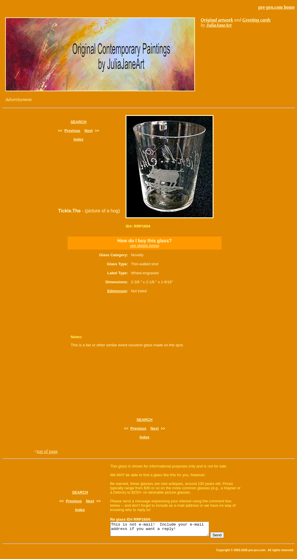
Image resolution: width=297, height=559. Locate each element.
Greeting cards (256, 19)
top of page (47, 451)
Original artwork (217, 19)
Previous (72, 130)
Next (88, 130)
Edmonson (117, 291)
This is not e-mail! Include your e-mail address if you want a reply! (165, 530)
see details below (144, 245)
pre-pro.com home (276, 7)
